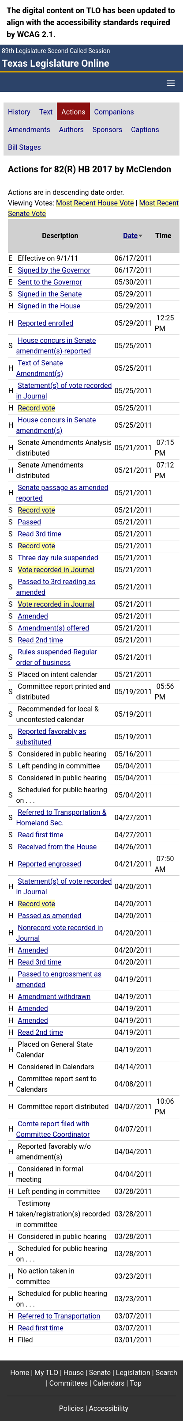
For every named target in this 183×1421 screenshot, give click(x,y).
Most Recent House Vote (95, 203)
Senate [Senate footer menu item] (100, 1372)
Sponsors (108, 129)
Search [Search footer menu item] (166, 1372)
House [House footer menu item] (73, 1372)
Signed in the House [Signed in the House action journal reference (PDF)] (49, 306)
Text (45, 112)
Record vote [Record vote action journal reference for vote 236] (36, 546)
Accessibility (109, 1408)
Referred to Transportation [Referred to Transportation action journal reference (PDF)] (59, 1316)
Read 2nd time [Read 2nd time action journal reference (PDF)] (40, 640)
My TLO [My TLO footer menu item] (46, 1372)
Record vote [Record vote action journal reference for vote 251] (36, 510)
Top (136, 1383)
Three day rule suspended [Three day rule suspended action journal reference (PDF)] (58, 558)
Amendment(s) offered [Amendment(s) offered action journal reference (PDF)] (53, 628)
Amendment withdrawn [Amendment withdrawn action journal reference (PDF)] (54, 996)
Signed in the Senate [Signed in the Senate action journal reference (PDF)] (50, 294)
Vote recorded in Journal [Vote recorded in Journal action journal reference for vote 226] (56, 570)
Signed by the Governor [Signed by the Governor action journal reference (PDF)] (54, 270)
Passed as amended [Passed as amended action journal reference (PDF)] (49, 916)
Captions (145, 129)
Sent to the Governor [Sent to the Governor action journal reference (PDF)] (50, 282)
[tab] (19, 111)
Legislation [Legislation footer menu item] (133, 1372)
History (19, 112)
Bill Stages (24, 147)
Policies (71, 1408)
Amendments (29, 129)
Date (133, 236)
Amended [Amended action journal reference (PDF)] (33, 616)
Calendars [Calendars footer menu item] (109, 1383)
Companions (114, 112)
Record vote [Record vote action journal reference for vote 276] (36, 408)
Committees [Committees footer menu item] (68, 1383)
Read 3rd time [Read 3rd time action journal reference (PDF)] (39, 534)
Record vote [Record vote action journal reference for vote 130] (36, 904)
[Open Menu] (170, 83)
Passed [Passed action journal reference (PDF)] (29, 522)
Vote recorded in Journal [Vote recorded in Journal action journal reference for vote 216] (56, 604)
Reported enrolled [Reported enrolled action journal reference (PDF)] (45, 323)
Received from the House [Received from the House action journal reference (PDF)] (57, 847)
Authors (71, 129)
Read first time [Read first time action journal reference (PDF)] (40, 835)
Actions (73, 112)
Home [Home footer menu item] (19, 1372)
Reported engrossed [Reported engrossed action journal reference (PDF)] (49, 864)
